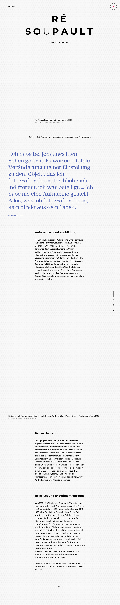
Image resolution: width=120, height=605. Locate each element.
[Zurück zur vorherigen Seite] (113, 6)
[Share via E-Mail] (113, 299)
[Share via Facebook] (113, 305)
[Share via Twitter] (113, 310)
